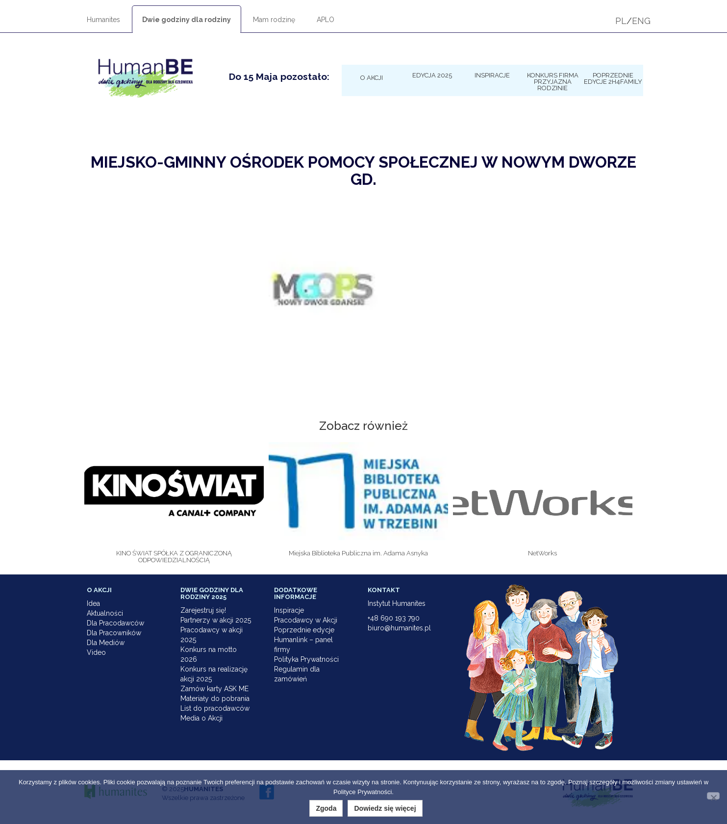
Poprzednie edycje (304, 630)
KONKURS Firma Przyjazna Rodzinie (552, 81)
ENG (641, 21)
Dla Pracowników (114, 633)
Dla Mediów (106, 643)
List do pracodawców (215, 708)
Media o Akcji (201, 718)
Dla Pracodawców (115, 623)
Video (96, 652)
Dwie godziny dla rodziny (186, 20)
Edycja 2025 (432, 75)
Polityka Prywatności (306, 659)
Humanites (103, 20)
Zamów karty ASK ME (214, 689)
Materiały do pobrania (215, 698)
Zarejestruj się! (203, 610)
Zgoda (326, 808)
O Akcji (371, 77)
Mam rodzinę (274, 20)
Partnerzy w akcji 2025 (215, 620)
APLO (325, 20)
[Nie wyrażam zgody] (713, 795)
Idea (93, 603)
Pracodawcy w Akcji (305, 620)
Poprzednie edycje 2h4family (613, 78)
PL (621, 21)
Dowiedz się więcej (385, 808)
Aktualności (105, 613)
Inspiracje (492, 75)
